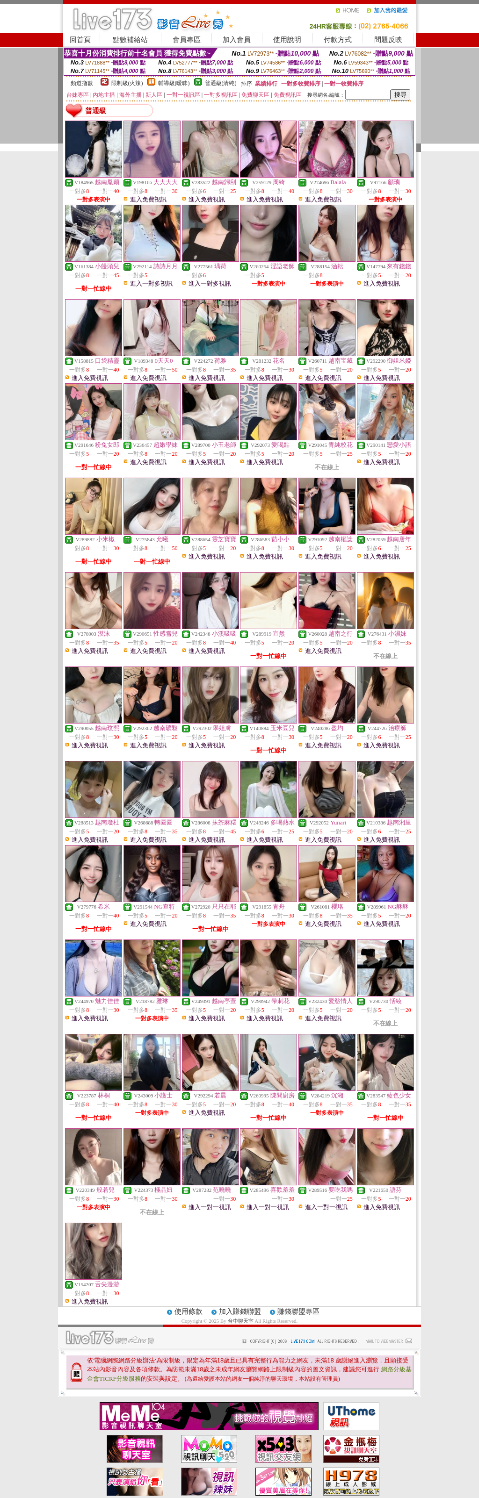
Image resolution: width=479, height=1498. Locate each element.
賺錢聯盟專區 (298, 1311)
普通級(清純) (221, 83)
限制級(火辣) (127, 83)
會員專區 (187, 39)
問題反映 (388, 39)
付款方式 (338, 39)
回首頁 (80, 39)
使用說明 (287, 39)
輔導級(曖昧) (174, 83)
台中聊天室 (241, 1321)
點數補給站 (130, 39)
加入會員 (237, 39)
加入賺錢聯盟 (240, 1311)
